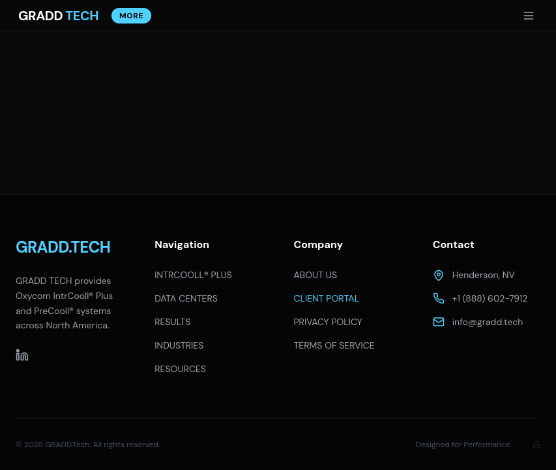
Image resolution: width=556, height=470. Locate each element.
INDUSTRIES (178, 345)
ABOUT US (316, 275)
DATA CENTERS (186, 298)
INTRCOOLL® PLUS (193, 275)
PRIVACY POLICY (328, 322)
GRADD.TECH (63, 247)
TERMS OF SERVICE (334, 345)
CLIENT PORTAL (327, 298)
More (131, 15)
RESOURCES (180, 369)
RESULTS (172, 322)
